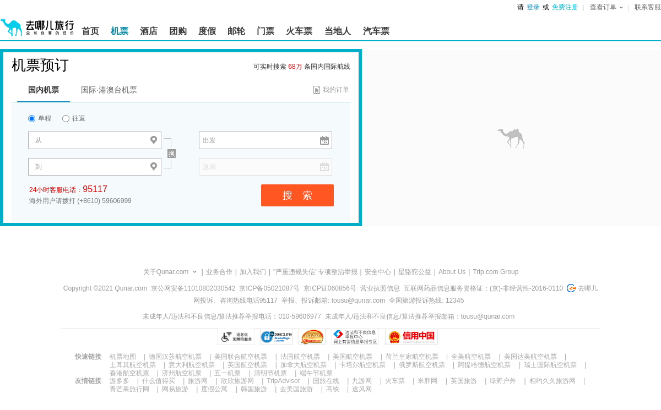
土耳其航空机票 (133, 365)
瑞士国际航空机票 (550, 365)
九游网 (362, 381)
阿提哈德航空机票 (484, 365)
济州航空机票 (182, 373)
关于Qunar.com (166, 272)
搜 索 (297, 195)
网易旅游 (175, 389)
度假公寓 (214, 389)
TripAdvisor (283, 381)
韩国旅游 (254, 389)
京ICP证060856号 (330, 288)
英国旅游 (464, 381)
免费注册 (565, 7)
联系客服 (648, 7)
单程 (39, 118)
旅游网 (198, 381)
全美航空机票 (471, 356)
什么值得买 (158, 381)
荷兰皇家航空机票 (412, 356)
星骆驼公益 (414, 272)
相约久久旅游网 (552, 381)
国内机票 (43, 89)
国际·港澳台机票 (109, 89)
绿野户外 (503, 381)
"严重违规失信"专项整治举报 (315, 272)
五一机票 (227, 373)
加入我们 (253, 272)
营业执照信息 (380, 288)
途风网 (362, 389)
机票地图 (123, 356)
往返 (73, 118)
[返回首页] (37, 23)
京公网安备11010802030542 (193, 288)
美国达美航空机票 (530, 356)
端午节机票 (316, 373)
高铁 (332, 389)
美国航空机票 (352, 356)
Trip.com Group (495, 272)
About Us (451, 272)
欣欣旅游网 (237, 381)
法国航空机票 (300, 356)
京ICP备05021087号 (269, 288)
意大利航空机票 (192, 365)
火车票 (395, 381)
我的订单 (336, 90)
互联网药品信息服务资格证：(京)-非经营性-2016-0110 (483, 288)
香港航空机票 (129, 373)
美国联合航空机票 (240, 356)
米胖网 (427, 381)
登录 (533, 7)
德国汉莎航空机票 (175, 356)
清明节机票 (270, 373)
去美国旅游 (296, 389)
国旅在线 (326, 381)
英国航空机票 (247, 365)
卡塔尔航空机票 (362, 365)
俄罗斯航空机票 (422, 365)
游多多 (119, 381)
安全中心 (378, 272)
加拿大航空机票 (303, 365)
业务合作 (219, 272)
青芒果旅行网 (129, 389)
